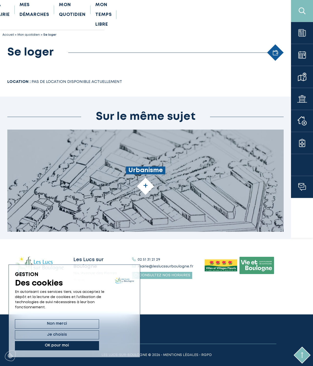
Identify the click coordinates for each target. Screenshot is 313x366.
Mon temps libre (242, 15)
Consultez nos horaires (162, 275)
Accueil (8, 34)
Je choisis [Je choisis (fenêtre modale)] (69, 345)
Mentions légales (180, 355)
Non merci (32, 345)
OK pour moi (107, 345)
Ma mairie (97, 15)
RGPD (206, 355)
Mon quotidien (191, 15)
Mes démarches (140, 15)
